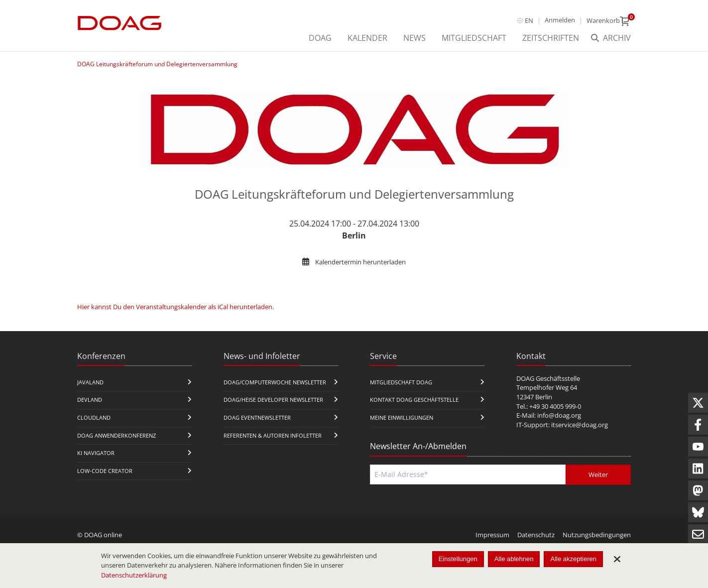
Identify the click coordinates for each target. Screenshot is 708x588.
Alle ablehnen (514, 559)
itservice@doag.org (579, 424)
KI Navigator (96, 453)
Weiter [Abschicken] (598, 474)
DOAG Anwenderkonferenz (116, 435)
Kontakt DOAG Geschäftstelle (414, 399)
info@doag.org (559, 415)
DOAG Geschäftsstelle (548, 378)
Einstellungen (458, 559)
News (414, 37)
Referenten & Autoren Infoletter (273, 435)
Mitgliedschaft (474, 37)
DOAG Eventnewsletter (257, 417)
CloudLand (94, 417)
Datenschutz (536, 534)
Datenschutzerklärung (134, 575)
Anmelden (560, 20)
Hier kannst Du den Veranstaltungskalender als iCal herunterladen (174, 306)
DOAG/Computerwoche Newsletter (275, 382)
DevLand (89, 399)
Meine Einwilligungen (401, 417)
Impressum (492, 534)
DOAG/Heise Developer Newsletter (273, 399)
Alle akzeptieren (573, 559)
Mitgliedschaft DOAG (401, 382)
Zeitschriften (550, 37)
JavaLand (90, 382)
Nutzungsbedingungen (597, 534)
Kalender (367, 37)
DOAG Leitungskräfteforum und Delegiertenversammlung (157, 64)
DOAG (320, 37)
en (529, 20)
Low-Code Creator (104, 470)
